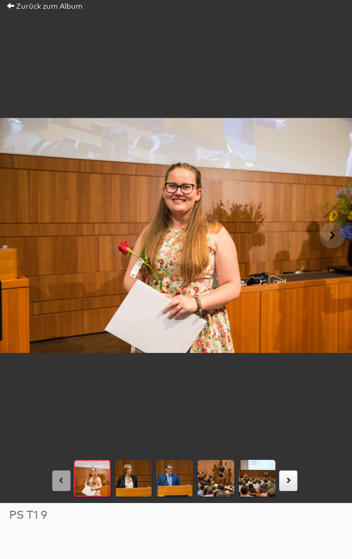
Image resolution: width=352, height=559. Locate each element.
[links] (61, 480)
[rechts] (288, 480)
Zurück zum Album (44, 6)
